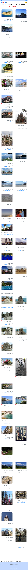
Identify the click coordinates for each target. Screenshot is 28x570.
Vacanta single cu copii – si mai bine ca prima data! (8, 392)
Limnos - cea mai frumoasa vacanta (8, 177)
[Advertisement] (14, 45)
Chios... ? (22, 20)
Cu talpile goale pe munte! (8, 472)
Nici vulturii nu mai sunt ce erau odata (8, 164)
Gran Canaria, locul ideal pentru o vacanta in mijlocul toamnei (8, 234)
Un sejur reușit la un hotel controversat (8, 292)
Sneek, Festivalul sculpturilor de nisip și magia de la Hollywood (7, 307)
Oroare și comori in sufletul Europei (8, 121)
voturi (2, 17)
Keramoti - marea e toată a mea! (8, 20)
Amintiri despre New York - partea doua (21, 443)
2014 (26, 2)
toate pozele (20, 22)
